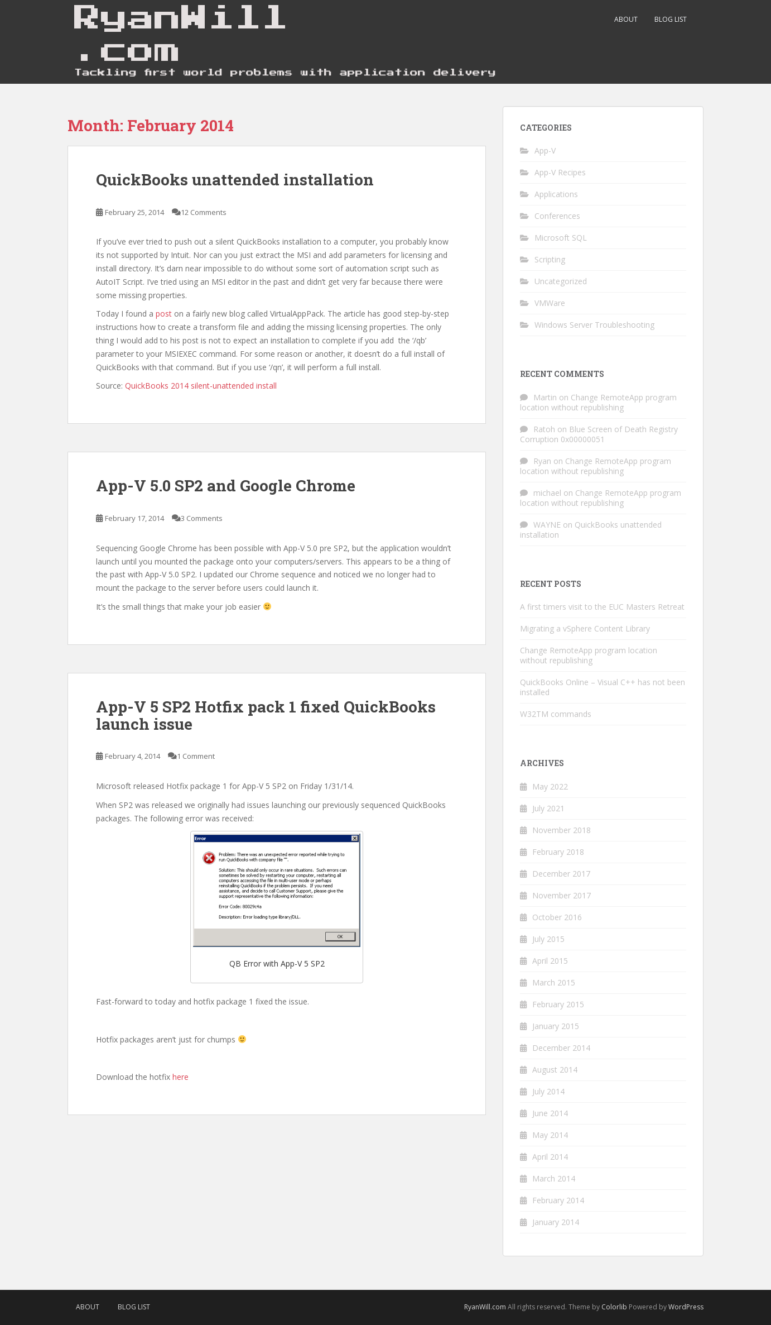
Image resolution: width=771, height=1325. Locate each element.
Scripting (549, 259)
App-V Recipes (560, 172)
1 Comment (196, 756)
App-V (545, 150)
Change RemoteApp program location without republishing (598, 402)
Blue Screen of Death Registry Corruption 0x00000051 (599, 434)
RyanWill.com (485, 1307)
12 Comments (204, 212)
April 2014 (550, 1156)
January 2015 (555, 1026)
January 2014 (555, 1222)
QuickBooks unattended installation (235, 179)
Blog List (670, 19)
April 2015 (550, 960)
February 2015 (558, 1004)
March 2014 (553, 1178)
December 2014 (561, 1047)
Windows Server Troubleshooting (594, 324)
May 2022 (550, 786)
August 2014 (554, 1069)
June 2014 (550, 1113)
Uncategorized (560, 281)
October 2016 (557, 917)
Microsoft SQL (560, 237)
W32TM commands (555, 714)
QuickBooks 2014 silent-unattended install (201, 385)
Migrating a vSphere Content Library (585, 628)
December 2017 (561, 873)
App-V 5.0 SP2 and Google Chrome (225, 485)
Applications (556, 194)
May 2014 (550, 1135)
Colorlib (614, 1307)
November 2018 (561, 830)
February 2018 (558, 851)
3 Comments (202, 518)
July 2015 (548, 939)
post (164, 313)
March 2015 (553, 982)
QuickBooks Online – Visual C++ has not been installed (602, 687)
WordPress (685, 1307)
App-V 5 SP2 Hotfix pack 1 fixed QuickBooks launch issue (266, 715)
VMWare (549, 303)
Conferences (557, 216)
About (626, 19)
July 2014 (548, 1091)
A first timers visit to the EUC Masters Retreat (602, 606)
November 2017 (561, 895)
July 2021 (548, 808)
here (180, 1077)
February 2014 (558, 1200)
